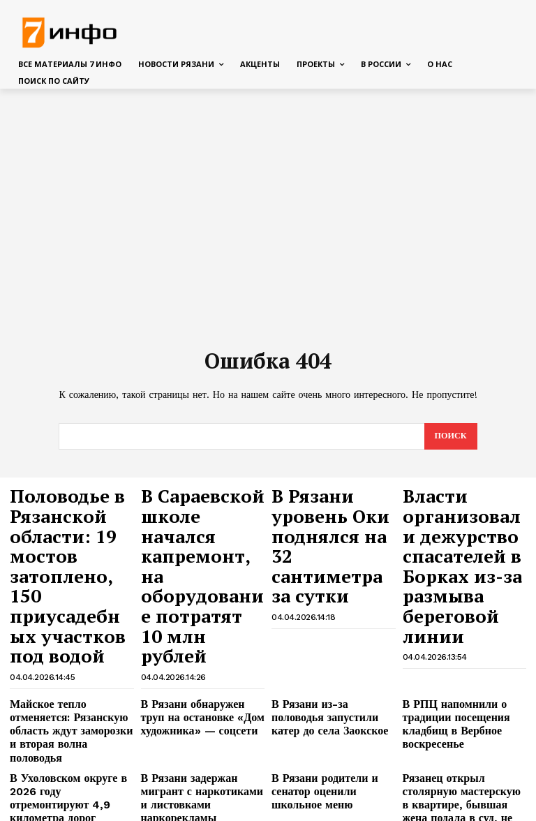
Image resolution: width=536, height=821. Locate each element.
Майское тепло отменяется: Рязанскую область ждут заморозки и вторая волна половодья (67, 630)
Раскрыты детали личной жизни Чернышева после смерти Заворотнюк (194, 765)
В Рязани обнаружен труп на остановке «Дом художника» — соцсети (200, 625)
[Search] (449, 437)
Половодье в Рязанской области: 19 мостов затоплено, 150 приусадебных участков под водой (71, 531)
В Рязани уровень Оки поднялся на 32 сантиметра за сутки (325, 511)
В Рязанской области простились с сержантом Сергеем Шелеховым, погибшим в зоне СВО (454, 770)
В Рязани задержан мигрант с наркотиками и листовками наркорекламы (202, 675)
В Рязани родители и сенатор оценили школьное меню (331, 670)
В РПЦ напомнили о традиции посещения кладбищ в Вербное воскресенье (446, 630)
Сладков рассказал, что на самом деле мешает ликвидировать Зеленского (327, 765)
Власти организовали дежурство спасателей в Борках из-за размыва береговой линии (464, 531)
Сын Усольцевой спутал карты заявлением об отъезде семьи (70, 765)
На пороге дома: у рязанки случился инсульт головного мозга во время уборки (68, 725)
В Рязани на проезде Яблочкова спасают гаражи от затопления (198, 725)
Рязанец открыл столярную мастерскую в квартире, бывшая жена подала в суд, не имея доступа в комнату (460, 680)
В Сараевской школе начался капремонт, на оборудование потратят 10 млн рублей (192, 524)
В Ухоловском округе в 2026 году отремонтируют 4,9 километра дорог (70, 675)
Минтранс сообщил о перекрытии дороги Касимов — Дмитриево (331, 725)
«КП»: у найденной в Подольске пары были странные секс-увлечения (456, 725)
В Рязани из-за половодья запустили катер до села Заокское (325, 625)
